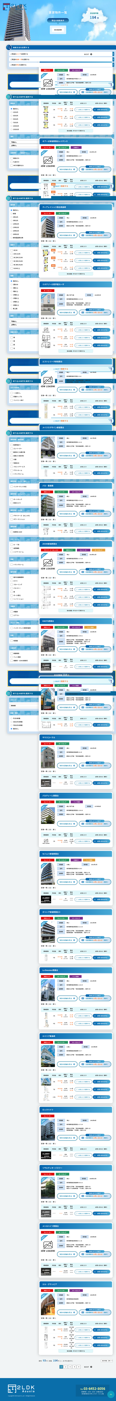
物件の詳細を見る (67, 92)
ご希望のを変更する (62, 54)
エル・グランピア (49, 1284)
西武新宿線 (70, 305)
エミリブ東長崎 (48, 1036)
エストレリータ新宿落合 (52, 361)
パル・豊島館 (47, 486)
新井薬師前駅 (78, 305)
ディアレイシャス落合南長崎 (54, 207)
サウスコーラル (48, 737)
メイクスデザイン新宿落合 (53, 427)
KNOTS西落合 (48, 621)
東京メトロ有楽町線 (72, 1188)
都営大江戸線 (70, 83)
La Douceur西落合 (50, 970)
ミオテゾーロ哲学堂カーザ (53, 284)
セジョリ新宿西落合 (50, 854)
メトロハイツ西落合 (50, 1226)
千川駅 (81, 1188)
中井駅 (76, 382)
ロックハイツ (47, 1110)
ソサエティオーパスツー (52, 1168)
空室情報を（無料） (95, 91)
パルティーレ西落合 (50, 796)
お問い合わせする (102, 109)
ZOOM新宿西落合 (49, 544)
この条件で (60, 186)
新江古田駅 (79, 872)
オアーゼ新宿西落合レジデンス (55, 141)
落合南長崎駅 (80, 83)
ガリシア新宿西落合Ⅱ (51, 912)
